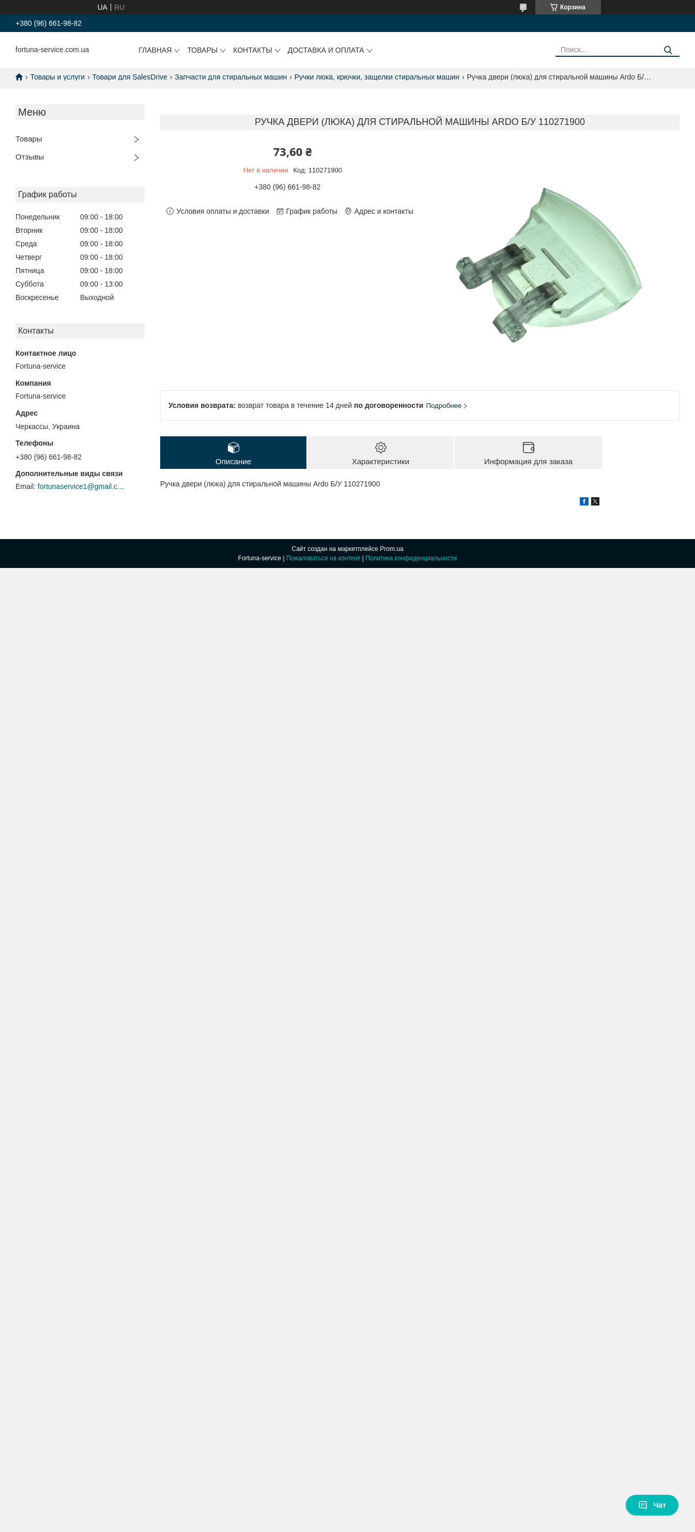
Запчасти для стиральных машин (231, 77)
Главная (155, 50)
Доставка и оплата (326, 50)
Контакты (252, 50)
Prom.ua (391, 548)
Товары (202, 50)
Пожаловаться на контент (323, 558)
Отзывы (30, 156)
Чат (652, 1505)
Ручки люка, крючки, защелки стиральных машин (377, 77)
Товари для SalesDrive (129, 77)
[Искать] (667, 50)
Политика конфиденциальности (411, 558)
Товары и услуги (57, 77)
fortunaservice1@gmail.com (82, 486)
